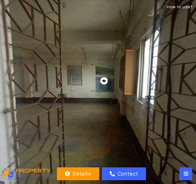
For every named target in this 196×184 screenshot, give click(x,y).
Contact (124, 174)
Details (78, 174)
